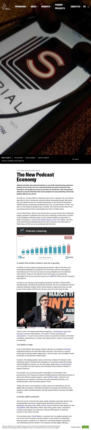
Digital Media (43, 158)
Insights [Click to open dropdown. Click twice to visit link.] (46, 6)
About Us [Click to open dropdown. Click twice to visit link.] (76, 6)
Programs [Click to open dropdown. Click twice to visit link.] (21, 6)
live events (45, 334)
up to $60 (50, 276)
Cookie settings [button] (76, 427)
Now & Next (6, 158)
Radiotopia (20, 405)
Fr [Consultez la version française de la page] (84, 6)
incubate (20, 410)
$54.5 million (53, 377)
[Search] (73, 159)
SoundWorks (21, 407)
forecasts (67, 349)
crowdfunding (57, 331)
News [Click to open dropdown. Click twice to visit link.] (34, 6)
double (64, 410)
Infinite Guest (46, 405)
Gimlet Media (36, 416)
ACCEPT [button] (85, 427)
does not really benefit (63, 364)
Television (18, 158)
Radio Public (32, 405)
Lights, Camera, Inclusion (12, 161)
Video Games (30, 158)
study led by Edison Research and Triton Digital (48, 220)
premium (27, 334)
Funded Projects (60, 7)
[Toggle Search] (88, 6)
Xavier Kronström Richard (32, 170)
